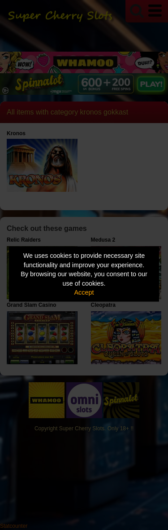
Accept (84, 292)
